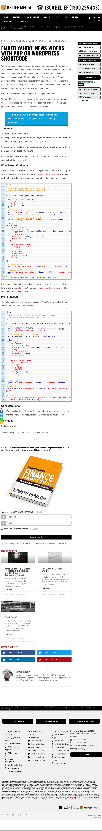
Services (17, 17)
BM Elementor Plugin (38, 760)
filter (19, 288)
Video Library (36, 747)
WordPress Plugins (40, 41)
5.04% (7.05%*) (85, 707)
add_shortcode (12, 278)
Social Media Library (38, 744)
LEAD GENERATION (87, 68)
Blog (57, 17)
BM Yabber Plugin (37, 757)
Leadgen (47, 17)
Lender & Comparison (39, 754)
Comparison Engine (62, 751)
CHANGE (38, 512)
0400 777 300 (80, 740)
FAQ (65, 17)
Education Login (60, 754)
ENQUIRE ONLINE (51, 721)
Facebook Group (61, 763)
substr (53, 212)
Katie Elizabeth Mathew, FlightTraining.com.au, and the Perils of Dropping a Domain (17, 572)
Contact (23, 22)
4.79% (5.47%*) (52, 27)
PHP (10, 41)
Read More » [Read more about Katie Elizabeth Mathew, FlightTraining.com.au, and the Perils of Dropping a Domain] (9, 590)
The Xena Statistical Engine (52, 570)
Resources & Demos (38, 741)
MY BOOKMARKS (89, 78)
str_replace (25, 214)
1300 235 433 (80, 742)
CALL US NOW (18, 721)
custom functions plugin (48, 174)
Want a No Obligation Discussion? (16, 529)
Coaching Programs (15, 772)
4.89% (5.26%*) (20, 29)
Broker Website (33, 17)
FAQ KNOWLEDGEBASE (88, 56)
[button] (18, 652)
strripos (15, 212)
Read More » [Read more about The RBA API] (9, 634)
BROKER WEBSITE (87, 64)
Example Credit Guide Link (74, 799)
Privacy (16, 815)
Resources (9, 22)
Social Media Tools (14, 744)
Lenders (75, 17)
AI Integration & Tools (15, 768)
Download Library (37, 751)
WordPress (20, 41)
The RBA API (11, 617)
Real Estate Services (15, 765)
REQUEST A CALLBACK (85, 721)
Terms (22, 815)
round (55, 220)
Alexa (3, 85)
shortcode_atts (21, 199)
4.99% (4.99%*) (32, 27)
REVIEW (80, 84)
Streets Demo (59, 741)
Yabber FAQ (35, 738)
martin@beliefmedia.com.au (86, 745)
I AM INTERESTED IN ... (88, 60)
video (44, 142)
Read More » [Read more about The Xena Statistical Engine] (46, 588)
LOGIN (87, 755)
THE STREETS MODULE (88, 89)
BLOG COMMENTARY (88, 51)
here (56, 680)
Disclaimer (30, 815)
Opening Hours (76, 749)
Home (6, 17)
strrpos (59, 329)
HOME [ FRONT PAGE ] (88, 43)
